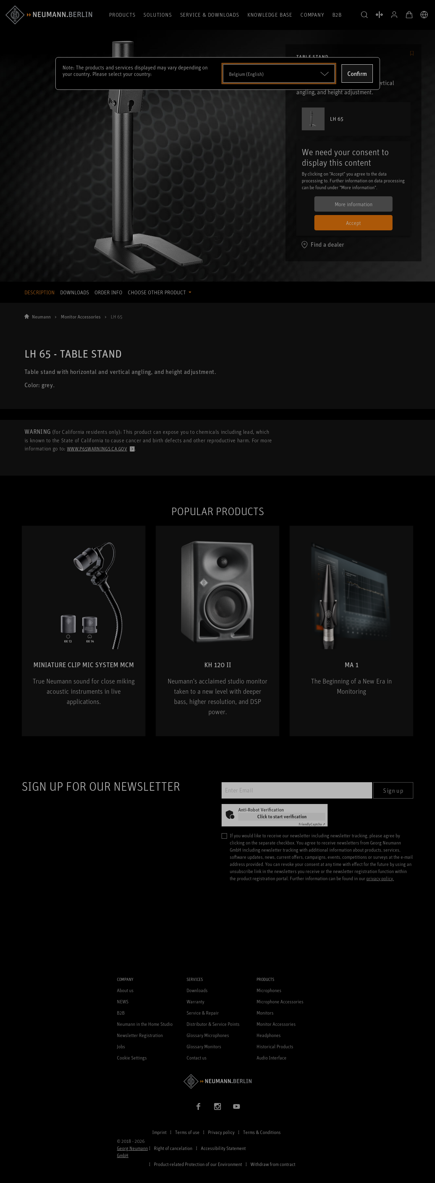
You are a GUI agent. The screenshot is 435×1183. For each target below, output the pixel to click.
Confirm (357, 73)
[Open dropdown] (279, 73)
